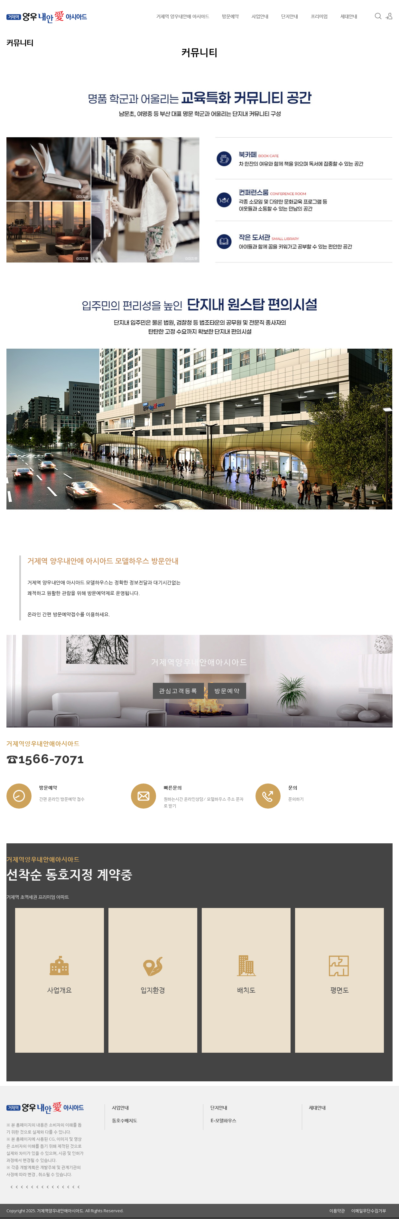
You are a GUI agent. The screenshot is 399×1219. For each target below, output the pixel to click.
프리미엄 (319, 16)
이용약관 (337, 1211)
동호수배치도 (124, 1121)
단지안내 (289, 16)
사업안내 (260, 16)
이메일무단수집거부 (368, 1211)
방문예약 (230, 16)
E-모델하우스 (223, 1121)
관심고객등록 (178, 691)
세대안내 (348, 16)
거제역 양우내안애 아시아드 (182, 16)
